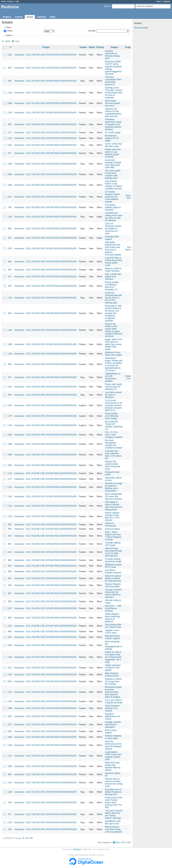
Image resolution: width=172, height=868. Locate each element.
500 (9, 774)
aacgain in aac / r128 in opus (112, 631)
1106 (9, 298)
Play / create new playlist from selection (113, 276)
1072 (9, 132)
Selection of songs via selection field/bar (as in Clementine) (113, 487)
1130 (9, 657)
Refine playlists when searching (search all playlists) (112, 618)
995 (9, 601)
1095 (9, 434)
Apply (7, 41)
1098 (9, 103)
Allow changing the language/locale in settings (113, 645)
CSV (123, 842)
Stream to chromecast (110, 524)
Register (167, 1)
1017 (9, 197)
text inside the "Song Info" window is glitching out (113, 425)
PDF (129, 842)
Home (3, 1)
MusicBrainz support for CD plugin (112, 138)
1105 (9, 216)
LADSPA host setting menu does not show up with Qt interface (113, 217)
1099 (9, 444)
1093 (9, 766)
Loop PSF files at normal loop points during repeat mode (113, 262)
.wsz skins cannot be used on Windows (113, 395)
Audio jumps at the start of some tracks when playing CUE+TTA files (113, 802)
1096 (9, 454)
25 (23, 838)
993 (9, 228)
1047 (9, 626)
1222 (9, 54)
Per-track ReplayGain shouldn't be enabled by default (113, 444)
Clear (17, 41)
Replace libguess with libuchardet (113, 585)
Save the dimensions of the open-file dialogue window (113, 745)
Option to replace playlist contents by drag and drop (113, 578)
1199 (9, 164)
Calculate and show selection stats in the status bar (113, 455)
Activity (19, 17)
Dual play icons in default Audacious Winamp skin (113, 792)
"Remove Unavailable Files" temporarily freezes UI (113, 81)
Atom (117, 842)
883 (9, 544)
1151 (9, 756)
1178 (9, 425)
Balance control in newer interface (113, 269)
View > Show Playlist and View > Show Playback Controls (113, 536)
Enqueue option (112, 529)
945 (9, 269)
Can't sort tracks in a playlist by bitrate (113, 701)
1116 (9, 516)
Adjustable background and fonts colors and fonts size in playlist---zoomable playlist (113, 248)
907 (9, 566)
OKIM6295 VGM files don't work (112, 822)
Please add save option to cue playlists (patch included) (113, 153)
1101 (9, 386)
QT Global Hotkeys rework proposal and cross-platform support (112, 197)
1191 (9, 496)
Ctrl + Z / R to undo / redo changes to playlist (113, 434)
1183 (9, 353)
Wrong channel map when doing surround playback (113, 829)
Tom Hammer (129, 248)
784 (9, 802)
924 (9, 578)
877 (9, 153)
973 (9, 814)
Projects (10, 1)
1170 (9, 473)
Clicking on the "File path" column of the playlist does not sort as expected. (113, 92)
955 (9, 529)
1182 (9, 405)
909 (9, 124)
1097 (9, 465)
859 (9, 395)
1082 (9, 174)
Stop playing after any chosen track (113, 625)
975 (9, 377)
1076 (9, 248)
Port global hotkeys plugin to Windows (113, 207)
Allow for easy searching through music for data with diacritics (113, 552)
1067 (9, 716)
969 (9, 364)
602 (9, 68)
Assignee (129, 47)
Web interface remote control (111, 674)
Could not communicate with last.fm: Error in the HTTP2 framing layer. (113, 298)
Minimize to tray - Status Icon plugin (113, 353)
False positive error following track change (111, 416)
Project (46, 47)
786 (9, 207)
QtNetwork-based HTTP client (113, 565)
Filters (8, 27)
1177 (9, 479)
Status (10, 31)
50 (27, 838)
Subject (114, 47)
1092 (9, 737)
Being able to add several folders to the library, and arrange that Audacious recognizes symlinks (113, 313)
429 (9, 286)
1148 (9, 745)
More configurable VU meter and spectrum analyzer (113, 496)
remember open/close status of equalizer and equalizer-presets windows (113, 124)
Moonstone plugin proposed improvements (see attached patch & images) (113, 692)
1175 (9, 416)
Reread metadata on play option (113, 737)
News (52, 17)
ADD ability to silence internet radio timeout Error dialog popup (113, 506)
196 (9, 829)
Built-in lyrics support (111, 731)
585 (9, 81)
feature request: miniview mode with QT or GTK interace (112, 516)
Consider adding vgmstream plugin (113, 560)
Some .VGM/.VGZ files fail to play (113, 145)
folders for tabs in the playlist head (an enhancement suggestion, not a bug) (113, 657)
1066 (9, 708)
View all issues (141, 27)
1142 (9, 138)
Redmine (77, 849)
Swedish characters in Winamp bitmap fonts (112, 55)
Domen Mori (129, 196)
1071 (9, 724)
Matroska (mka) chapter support (112, 637)
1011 (9, 667)
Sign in (159, 1)
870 (9, 536)
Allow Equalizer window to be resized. (112, 708)
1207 (9, 608)
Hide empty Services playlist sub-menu (112, 103)
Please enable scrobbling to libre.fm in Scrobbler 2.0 (111, 286)
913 (9, 276)
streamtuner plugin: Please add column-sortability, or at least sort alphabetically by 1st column (113, 364)
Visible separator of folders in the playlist (113, 667)
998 (9, 631)
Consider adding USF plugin (112, 543)
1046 (9, 185)
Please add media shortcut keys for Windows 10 (113, 386)
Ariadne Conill (129, 377)
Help (17, 1)
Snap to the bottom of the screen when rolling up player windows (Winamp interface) (113, 330)
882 (9, 560)
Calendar (41, 17)
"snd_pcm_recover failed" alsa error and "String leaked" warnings (114, 814)
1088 (9, 344)
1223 (9, 822)
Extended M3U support (112, 237)
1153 (9, 112)
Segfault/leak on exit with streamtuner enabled (112, 377)
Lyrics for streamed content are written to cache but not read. (113, 228)
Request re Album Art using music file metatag (113, 681)
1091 (9, 731)
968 (9, 261)
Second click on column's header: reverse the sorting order (113, 783)
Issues (30, 17)
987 (9, 593)
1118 (9, 92)
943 (9, 313)
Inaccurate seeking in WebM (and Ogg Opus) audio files (113, 164)
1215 (9, 692)
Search (107, 6)
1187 (9, 782)
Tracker (83, 47)
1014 (9, 145)
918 (9, 585)
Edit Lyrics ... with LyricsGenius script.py (113, 608)
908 (9, 571)
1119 (9, 506)
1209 (9, 792)
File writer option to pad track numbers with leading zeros (112, 174)
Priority (100, 47)
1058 (9, 645)
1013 (9, 681)
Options (9, 35)
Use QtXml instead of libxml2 (113, 571)
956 (9, 524)
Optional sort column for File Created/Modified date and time (113, 113)
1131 (9, 487)
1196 (9, 330)
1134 (9, 674)
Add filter (92, 31)
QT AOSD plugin (113, 132)
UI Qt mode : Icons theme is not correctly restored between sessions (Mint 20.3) (113, 405)
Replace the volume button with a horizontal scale (112, 465)
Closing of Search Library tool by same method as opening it (113, 593)
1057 (9, 637)
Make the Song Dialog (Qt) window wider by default (112, 766)
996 (9, 617)
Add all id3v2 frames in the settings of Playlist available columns (113, 185)
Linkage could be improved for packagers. (113, 724)
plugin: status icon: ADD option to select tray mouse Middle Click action (113, 344)
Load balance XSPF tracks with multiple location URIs (113, 756)
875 (9, 238)
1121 (9, 552)
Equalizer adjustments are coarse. (112, 716)
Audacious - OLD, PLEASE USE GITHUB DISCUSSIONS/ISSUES (45, 54)
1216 (9, 701)
